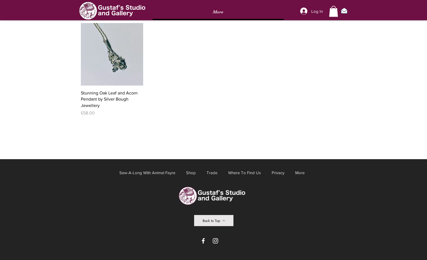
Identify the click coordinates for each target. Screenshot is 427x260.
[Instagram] (215, 240)
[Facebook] (203, 240)
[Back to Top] (213, 220)
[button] (333, 11)
